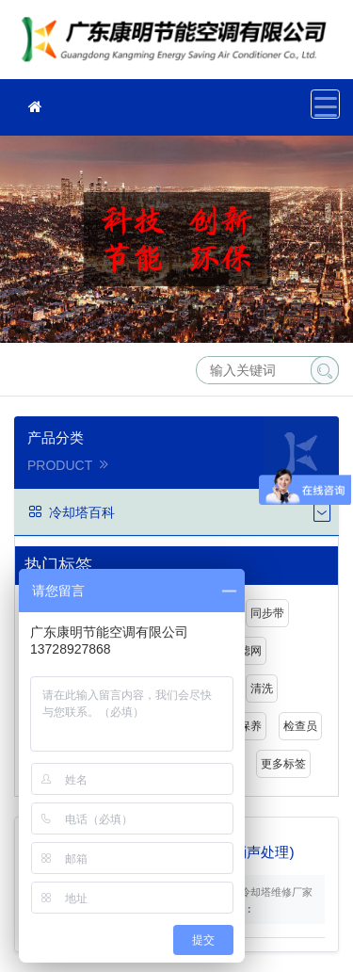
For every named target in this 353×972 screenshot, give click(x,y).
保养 (250, 726)
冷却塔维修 (179, 45)
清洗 (261, 688)
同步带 (267, 613)
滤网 (250, 650)
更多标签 (283, 763)
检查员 (300, 726)
